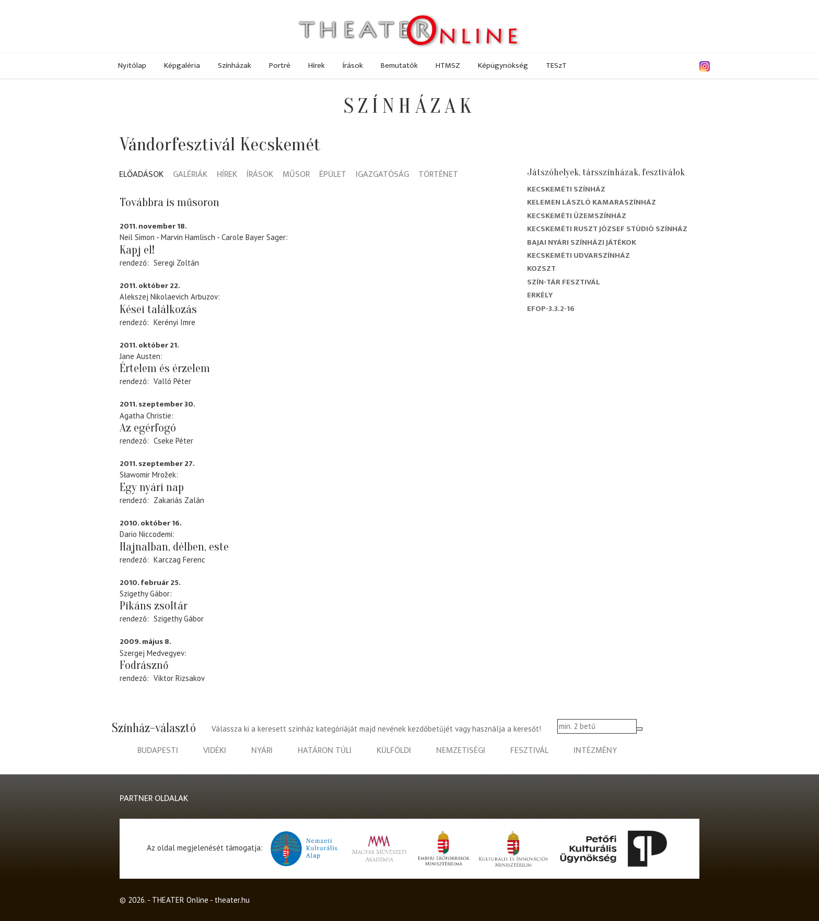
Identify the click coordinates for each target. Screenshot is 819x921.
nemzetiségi (460, 751)
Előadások (141, 175)
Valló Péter (172, 381)
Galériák (190, 175)
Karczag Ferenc (179, 560)
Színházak (234, 65)
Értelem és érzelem (165, 368)
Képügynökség (503, 65)
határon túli (325, 751)
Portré (279, 65)
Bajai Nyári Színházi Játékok (581, 242)
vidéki (214, 751)
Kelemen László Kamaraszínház (591, 202)
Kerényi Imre (174, 322)
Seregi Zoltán (176, 263)
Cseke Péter (173, 441)
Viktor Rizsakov (179, 678)
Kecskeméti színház (566, 189)
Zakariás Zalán (179, 500)
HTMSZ (448, 65)
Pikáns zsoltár (154, 606)
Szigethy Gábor (179, 619)
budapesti (157, 751)
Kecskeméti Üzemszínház (576, 215)
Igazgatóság (382, 175)
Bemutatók (399, 65)
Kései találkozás (158, 309)
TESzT (556, 65)
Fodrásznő (144, 665)
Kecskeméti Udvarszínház (578, 255)
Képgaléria (182, 65)
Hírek (316, 65)
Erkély (540, 295)
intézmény (595, 751)
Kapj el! (137, 250)
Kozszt (541, 268)
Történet (438, 175)
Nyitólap (132, 65)
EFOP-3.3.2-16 (551, 308)
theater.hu (232, 900)
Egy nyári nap (152, 487)
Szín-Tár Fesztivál (563, 282)
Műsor (296, 175)
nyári (262, 751)
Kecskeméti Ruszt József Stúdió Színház (607, 228)
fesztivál (529, 751)
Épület (332, 175)
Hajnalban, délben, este (174, 547)
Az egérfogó (148, 428)
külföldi (394, 751)
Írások (353, 65)
